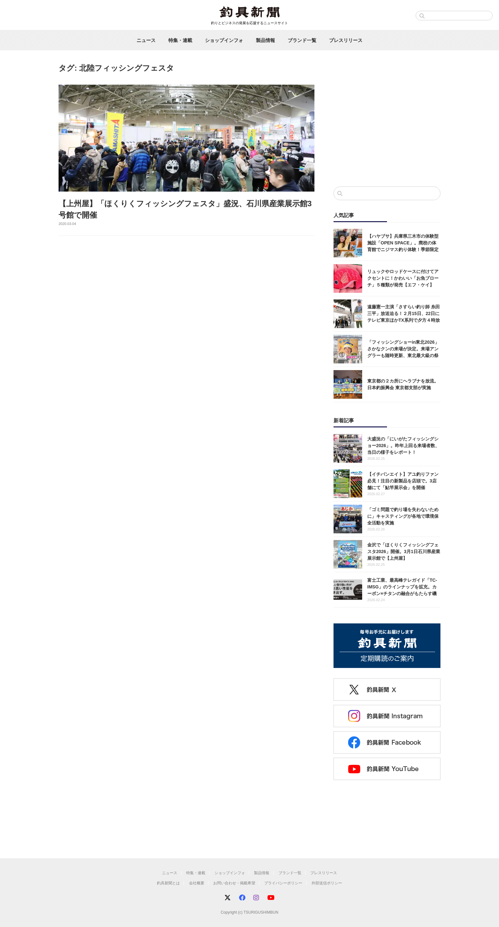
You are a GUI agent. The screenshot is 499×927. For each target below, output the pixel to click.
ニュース (146, 40)
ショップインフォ (224, 40)
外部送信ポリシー (327, 883)
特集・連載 (180, 40)
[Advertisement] (387, 129)
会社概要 (196, 883)
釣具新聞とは (168, 883)
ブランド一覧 (302, 40)
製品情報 (265, 40)
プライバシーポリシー (283, 883)
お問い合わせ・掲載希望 (234, 883)
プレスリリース (345, 40)
